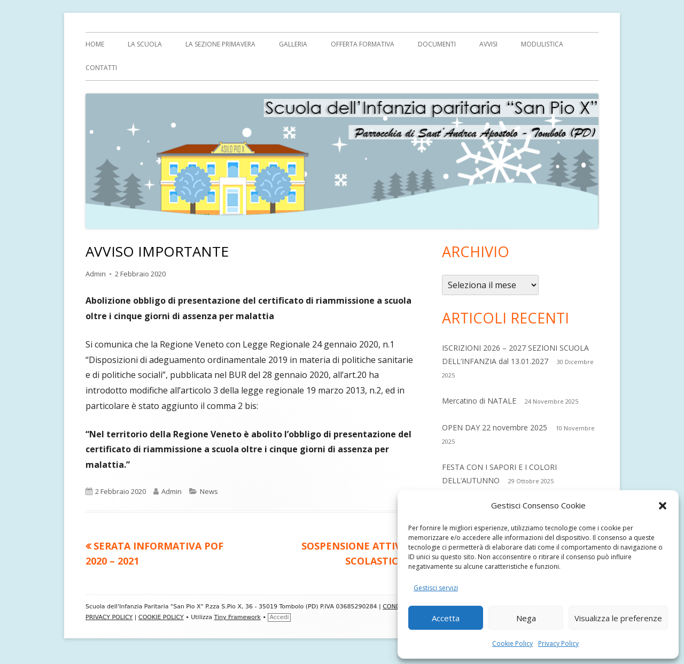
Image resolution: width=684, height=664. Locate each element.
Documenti (437, 44)
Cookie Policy (512, 643)
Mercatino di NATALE (479, 401)
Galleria (293, 44)
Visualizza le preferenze (618, 618)
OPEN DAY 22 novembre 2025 (494, 427)
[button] (662, 505)
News (209, 491)
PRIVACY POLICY (109, 617)
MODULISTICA (542, 44)
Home (95, 44)
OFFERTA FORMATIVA (362, 44)
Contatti (101, 67)
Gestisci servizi (436, 587)
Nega (526, 618)
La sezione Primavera (220, 44)
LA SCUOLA (145, 44)
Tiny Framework (237, 617)
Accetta (446, 618)
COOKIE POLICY (161, 617)
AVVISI (488, 44)
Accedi (279, 617)
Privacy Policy (558, 643)
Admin (96, 274)
